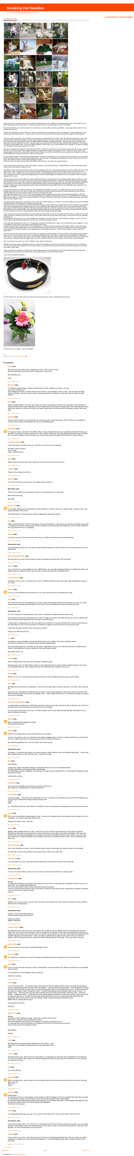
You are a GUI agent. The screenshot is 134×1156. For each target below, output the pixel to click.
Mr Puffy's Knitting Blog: (16, 702)
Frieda (10, 813)
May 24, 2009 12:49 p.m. (14, 875)
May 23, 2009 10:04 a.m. (14, 475)
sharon (10, 719)
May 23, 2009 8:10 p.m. (14, 745)
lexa (9, 521)
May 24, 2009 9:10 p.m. (14, 940)
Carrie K (11, 1054)
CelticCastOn (12, 794)
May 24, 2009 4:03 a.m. (14, 779)
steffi (9, 1040)
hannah (10, 658)
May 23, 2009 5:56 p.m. (14, 715)
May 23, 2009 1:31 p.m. (14, 596)
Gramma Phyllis (13, 927)
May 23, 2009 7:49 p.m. (14, 727)
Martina (10, 534)
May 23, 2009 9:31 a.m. (14, 425)
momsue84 (12, 428)
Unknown (11, 954)
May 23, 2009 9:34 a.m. (14, 438)
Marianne (11, 385)
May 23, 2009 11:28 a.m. (14, 552)
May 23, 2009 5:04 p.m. (14, 698)
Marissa (10, 566)
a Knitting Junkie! (14, 442)
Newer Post (4, 1150)
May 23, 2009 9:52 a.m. (14, 455)
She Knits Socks (14, 845)
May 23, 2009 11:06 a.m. (14, 541)
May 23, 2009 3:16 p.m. (14, 634)
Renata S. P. (12, 1013)
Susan (10, 899)
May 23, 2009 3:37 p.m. (14, 655)
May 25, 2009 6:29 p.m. (14, 950)
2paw (10, 459)
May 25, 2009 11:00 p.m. (14, 960)
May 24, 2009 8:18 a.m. (14, 824)
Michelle (11, 479)
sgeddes (11, 469)
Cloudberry (12, 783)
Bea (9, 761)
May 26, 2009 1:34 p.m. (14, 1050)
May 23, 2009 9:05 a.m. (14, 398)
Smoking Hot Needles (25, 8)
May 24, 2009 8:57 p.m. (14, 924)
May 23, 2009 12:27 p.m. (14, 586)
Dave (9, 402)
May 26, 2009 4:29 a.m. (14, 979)
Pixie (9, 683)
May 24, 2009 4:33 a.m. (14, 791)
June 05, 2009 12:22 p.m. (14, 1130)
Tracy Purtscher (13, 578)
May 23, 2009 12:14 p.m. (14, 574)
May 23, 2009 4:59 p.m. (14, 680)
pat (9, 1067)
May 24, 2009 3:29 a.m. (14, 757)
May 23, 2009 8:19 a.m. (14, 381)
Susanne (11, 1092)
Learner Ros (12, 944)
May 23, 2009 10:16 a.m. (14, 485)
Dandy (10, 983)
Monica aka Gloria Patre (16, 556)
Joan (9, 599)
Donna (10, 673)
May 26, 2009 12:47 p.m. (14, 1036)
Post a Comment (8, 1147)
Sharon (10, 730)
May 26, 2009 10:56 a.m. (14, 1009)
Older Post (85, 1150)
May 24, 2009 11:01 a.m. (14, 855)
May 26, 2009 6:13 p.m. (14, 1073)
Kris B (10, 1111)
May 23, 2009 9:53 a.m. (14, 465)
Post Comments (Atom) (18, 1154)
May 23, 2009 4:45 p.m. (14, 670)
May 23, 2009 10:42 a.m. (14, 502)
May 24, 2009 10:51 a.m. (14, 841)
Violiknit (11, 1134)
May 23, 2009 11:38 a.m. (14, 562)
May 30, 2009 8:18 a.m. (14, 1117)
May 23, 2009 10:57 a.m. (14, 530)
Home (45, 1150)
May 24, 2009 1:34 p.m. (14, 907)
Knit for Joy (12, 506)
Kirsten (10, 589)
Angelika (11, 417)
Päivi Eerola (12, 858)
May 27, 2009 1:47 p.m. (14, 1107)
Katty (10, 366)
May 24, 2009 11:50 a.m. (14, 865)
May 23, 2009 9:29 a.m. (14, 413)
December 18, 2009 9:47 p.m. (16, 1144)
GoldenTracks (13, 878)
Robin (10, 828)
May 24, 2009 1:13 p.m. (14, 895)
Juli (9, 638)
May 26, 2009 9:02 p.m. (14, 1088)
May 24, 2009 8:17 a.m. (14, 809)
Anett (10, 964)
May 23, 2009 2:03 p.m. (14, 607)
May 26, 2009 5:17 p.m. (14, 1063)
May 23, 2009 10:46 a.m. (14, 517)
